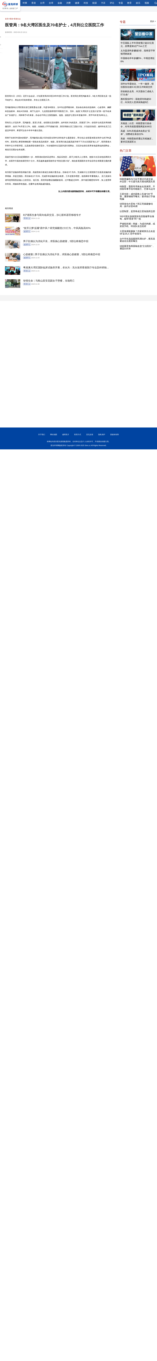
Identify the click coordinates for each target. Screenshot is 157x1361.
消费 (68, 3)
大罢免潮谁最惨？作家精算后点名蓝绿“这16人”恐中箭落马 (137, 232)
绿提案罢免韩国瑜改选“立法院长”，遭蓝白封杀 (137, 247)
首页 (6, 19)
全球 (51, 3)
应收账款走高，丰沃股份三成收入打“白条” (137, 93)
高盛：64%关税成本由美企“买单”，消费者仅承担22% (135, 132)
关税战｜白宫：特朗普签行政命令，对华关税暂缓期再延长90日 (136, 125)
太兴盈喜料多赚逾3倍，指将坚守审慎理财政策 (138, 52)
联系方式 (77, 434)
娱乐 (138, 3)
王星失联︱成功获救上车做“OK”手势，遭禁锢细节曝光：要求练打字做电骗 (137, 196)
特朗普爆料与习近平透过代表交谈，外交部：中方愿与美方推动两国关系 (137, 180)
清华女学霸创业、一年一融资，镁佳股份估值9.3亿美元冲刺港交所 (137, 85)
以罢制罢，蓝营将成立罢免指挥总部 (137, 211)
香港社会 (17, 19)
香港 (33, 3)
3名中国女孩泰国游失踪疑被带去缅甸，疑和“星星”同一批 (137, 217)
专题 (120, 3)
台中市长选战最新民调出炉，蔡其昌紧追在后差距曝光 (137, 240)
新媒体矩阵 (114, 434)
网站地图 (53, 434)
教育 (129, 3)
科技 (86, 3)
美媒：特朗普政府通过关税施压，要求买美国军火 (137, 140)
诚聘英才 (65, 434)
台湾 (42, 3)
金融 (60, 3)
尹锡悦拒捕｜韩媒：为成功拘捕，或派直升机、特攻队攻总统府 (137, 225)
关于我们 (41, 434)
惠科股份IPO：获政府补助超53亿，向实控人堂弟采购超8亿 (136, 100)
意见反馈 (89, 434)
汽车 (103, 3)
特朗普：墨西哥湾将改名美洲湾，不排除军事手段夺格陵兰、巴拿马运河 (137, 187)
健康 (77, 3)
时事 (25, 3)
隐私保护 (101, 434)
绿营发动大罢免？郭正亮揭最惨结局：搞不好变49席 (136, 205)
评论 (112, 3)
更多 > (153, 21)
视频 (147, 3)
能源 (94, 3)
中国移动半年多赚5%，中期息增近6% (138, 60)
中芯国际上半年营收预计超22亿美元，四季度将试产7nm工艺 (137, 44)
